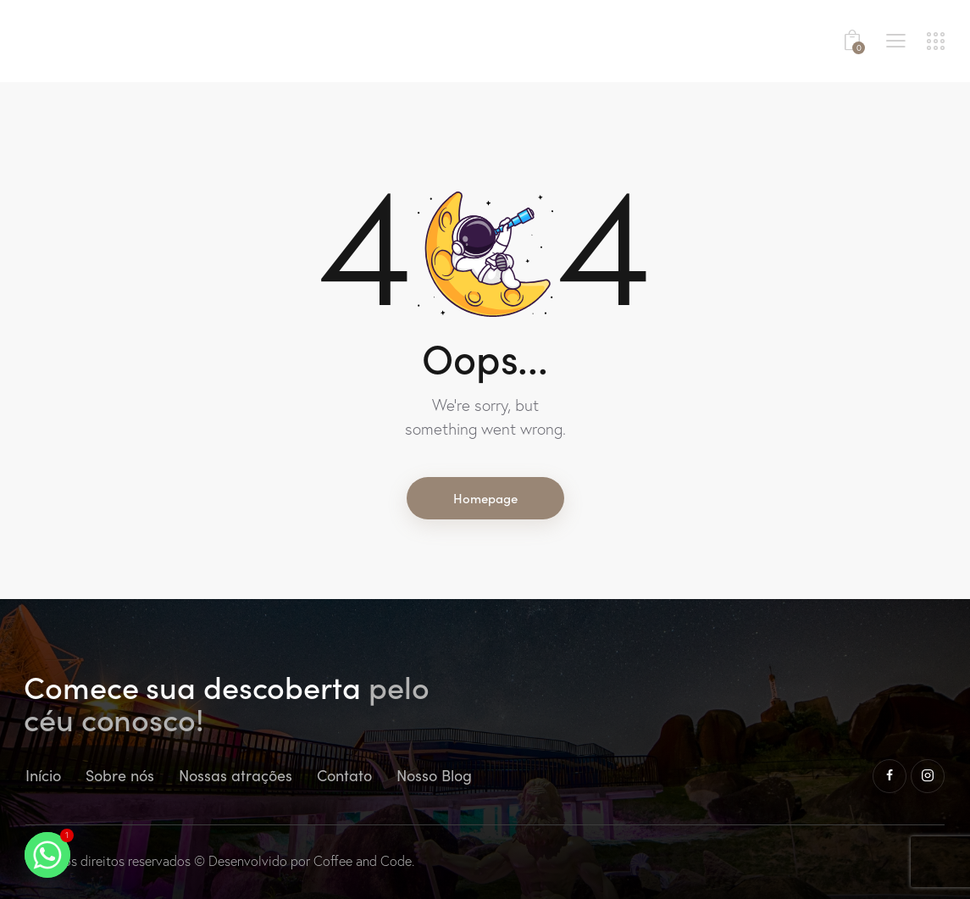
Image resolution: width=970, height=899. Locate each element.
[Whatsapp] (47, 855)
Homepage (485, 498)
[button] (896, 39)
